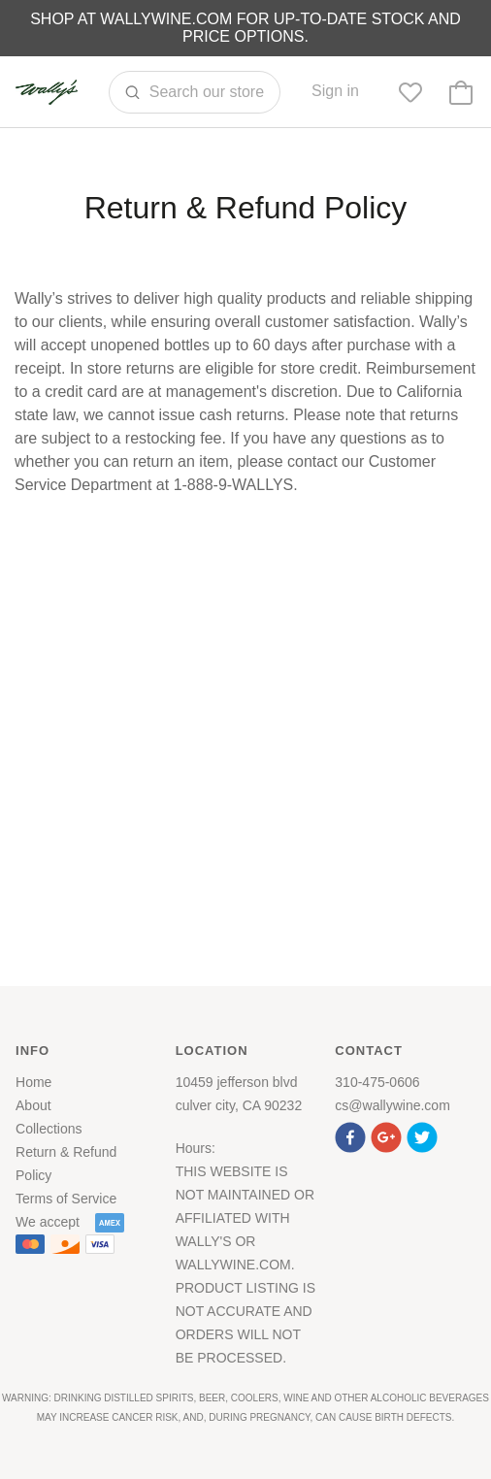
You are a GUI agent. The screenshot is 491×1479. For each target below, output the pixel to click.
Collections (49, 1128)
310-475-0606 (377, 1082)
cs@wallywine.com (392, 1105)
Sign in (335, 90)
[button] (353, 1135)
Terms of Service (66, 1198)
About (33, 1105)
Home (33, 1082)
